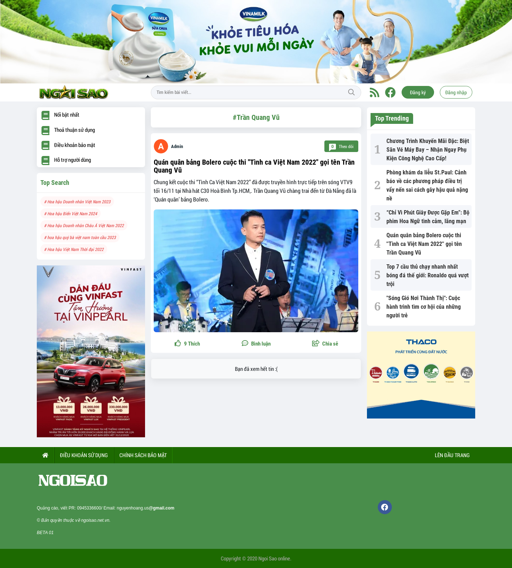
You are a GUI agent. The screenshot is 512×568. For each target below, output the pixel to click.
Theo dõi (341, 146)
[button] (324, 344)
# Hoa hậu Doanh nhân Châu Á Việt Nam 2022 (84, 225)
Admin (177, 146)
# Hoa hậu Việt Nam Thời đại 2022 (74, 249)
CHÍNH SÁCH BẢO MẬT (143, 455)
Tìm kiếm (351, 92)
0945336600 (89, 508)
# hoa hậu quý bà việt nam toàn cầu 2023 (80, 237)
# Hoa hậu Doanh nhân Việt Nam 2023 (77, 201)
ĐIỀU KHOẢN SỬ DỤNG (84, 455)
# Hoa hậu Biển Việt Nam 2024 (70, 213)
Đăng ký (418, 92)
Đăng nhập (456, 92)
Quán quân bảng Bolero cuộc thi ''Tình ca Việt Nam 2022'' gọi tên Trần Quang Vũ (254, 166)
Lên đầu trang (452, 455)
